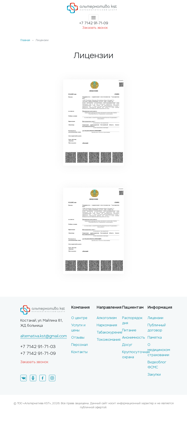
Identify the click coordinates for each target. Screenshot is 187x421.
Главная (25, 40)
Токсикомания (108, 340)
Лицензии (155, 318)
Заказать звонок (95, 28)
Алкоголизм (107, 318)
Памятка (155, 337)
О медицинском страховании (159, 350)
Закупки (154, 374)
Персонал (79, 345)
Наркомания (107, 325)
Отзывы (77, 337)
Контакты (79, 352)
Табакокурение (109, 332)
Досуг (127, 345)
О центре (79, 318)
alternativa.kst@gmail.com (43, 336)
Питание (129, 330)
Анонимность (133, 337)
